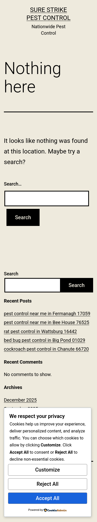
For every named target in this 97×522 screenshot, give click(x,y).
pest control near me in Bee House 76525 (46, 322)
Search (11, 273)
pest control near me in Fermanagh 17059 (47, 313)
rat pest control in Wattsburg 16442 (40, 331)
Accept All (47, 498)
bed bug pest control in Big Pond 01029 (44, 340)
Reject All (47, 484)
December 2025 (20, 400)
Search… (13, 184)
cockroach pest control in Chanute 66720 (46, 349)
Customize (47, 470)
